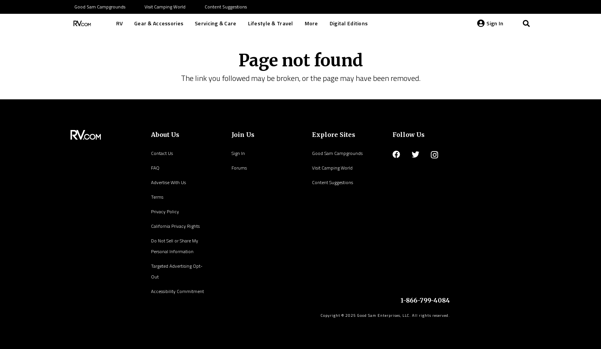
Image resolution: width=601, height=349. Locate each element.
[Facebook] (396, 154)
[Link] (81, 23)
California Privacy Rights (175, 226)
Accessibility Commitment (177, 291)
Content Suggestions (332, 182)
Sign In (238, 153)
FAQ (155, 167)
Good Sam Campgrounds (337, 153)
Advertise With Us (168, 182)
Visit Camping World (332, 167)
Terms (157, 197)
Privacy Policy (165, 211)
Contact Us (162, 153)
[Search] (526, 23)
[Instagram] (434, 155)
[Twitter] (415, 154)
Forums (239, 167)
